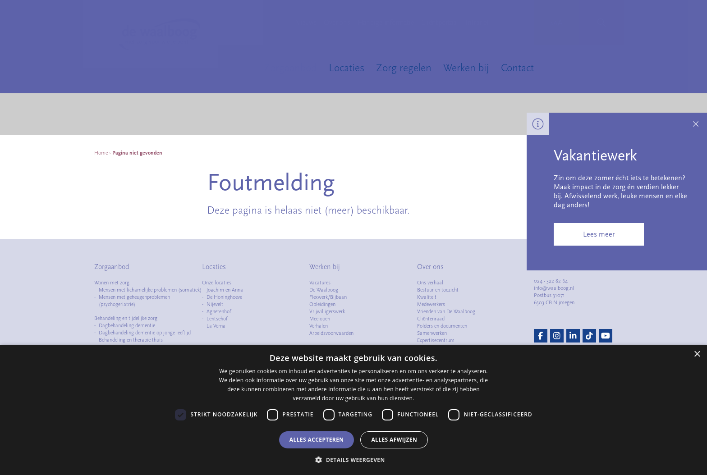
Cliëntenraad (431, 318)
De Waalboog (323, 290)
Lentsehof (217, 318)
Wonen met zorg (111, 282)
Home (101, 153)
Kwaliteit (426, 297)
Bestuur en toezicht (438, 290)
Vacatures (320, 282)
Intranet (477, 22)
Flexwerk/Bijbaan (328, 297)
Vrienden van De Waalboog (446, 311)
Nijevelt (215, 304)
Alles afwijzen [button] (394, 439)
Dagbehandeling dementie (127, 325)
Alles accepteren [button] (316, 439)
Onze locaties (216, 282)
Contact (517, 67)
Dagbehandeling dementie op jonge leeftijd (145, 332)
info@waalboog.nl (554, 288)
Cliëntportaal (439, 22)
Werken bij (466, 67)
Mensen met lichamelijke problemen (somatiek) (150, 290)
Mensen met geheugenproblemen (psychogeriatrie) (134, 300)
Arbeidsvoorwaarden (331, 333)
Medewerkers (431, 304)
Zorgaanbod (290, 67)
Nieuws (306, 22)
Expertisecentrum (435, 340)
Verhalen (318, 326)
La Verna (216, 326)
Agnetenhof (219, 311)
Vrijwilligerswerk (327, 311)
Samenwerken (432, 333)
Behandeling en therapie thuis (131, 340)
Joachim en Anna (225, 290)
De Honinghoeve (224, 297)
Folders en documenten (442, 326)
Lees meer (599, 234)
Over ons (337, 22)
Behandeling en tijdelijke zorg (125, 318)
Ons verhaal (430, 282)
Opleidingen (322, 304)
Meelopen (319, 318)
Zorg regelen (404, 67)
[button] (353, 459)
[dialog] (353, 410)
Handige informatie (386, 22)
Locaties (346, 67)
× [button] (696, 354)
